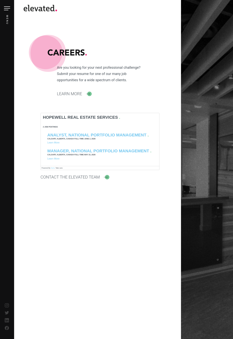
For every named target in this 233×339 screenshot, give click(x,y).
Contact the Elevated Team (70, 177)
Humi (53, 168)
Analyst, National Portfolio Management (97, 135)
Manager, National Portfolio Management (98, 151)
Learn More (69, 93)
